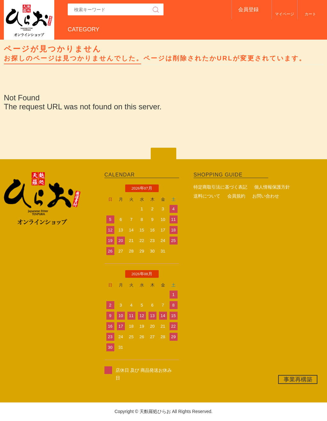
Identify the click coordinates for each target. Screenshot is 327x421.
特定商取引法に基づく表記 (220, 187)
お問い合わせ (265, 196)
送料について (207, 196)
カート (310, 14)
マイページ (284, 14)
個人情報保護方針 (272, 187)
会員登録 (248, 9)
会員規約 (236, 196)
